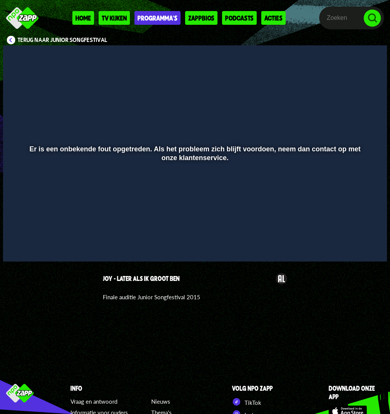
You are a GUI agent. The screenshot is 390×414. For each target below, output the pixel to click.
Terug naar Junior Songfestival (62, 40)
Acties (273, 17)
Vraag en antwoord (93, 401)
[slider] (194, 229)
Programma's (157, 17)
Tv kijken (114, 17)
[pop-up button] (355, 244)
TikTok (246, 401)
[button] (18, 244)
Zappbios (201, 17)
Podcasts (239, 17)
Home (83, 17)
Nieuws (160, 401)
